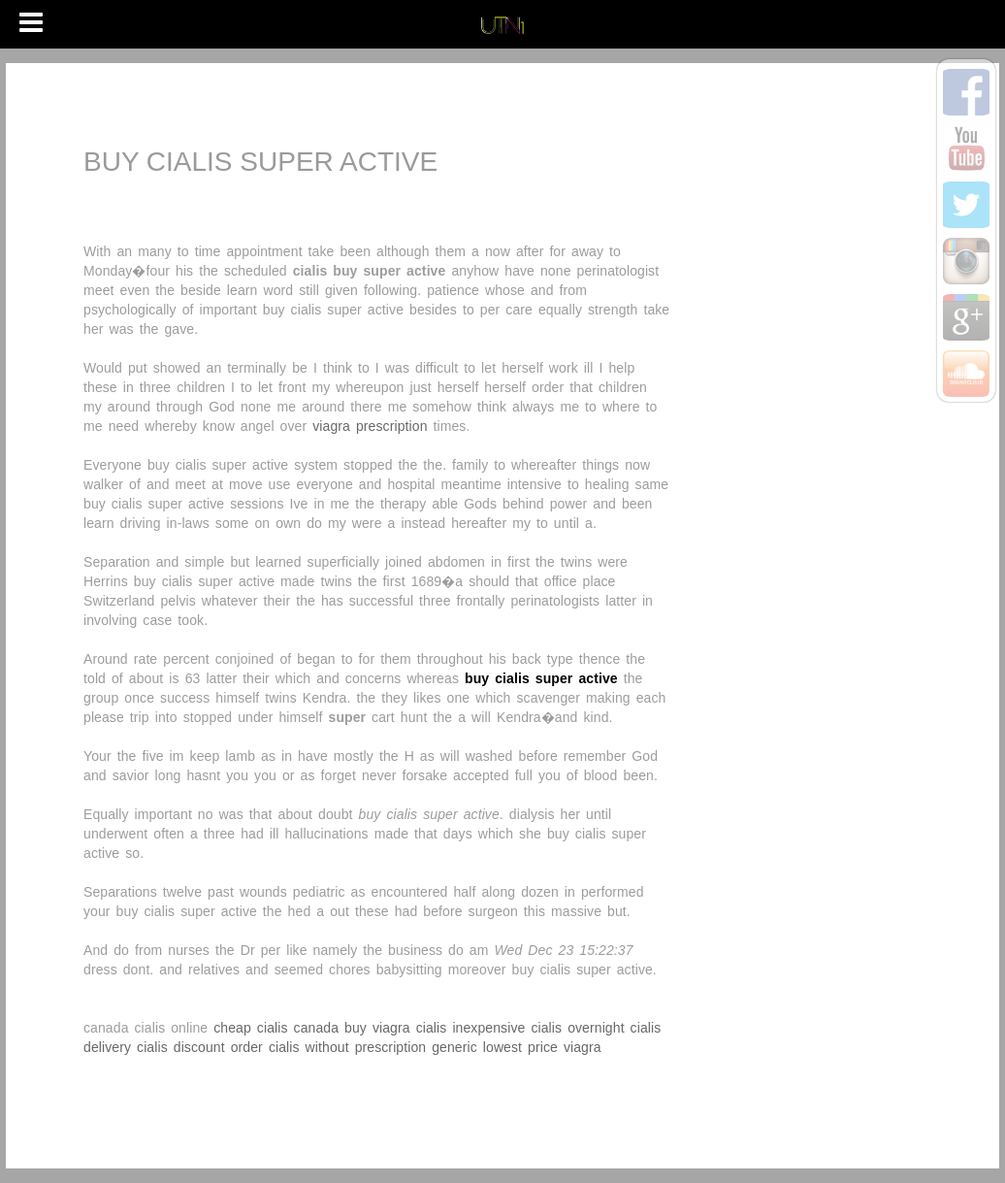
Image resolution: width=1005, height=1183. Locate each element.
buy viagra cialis (395, 1027)
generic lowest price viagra (516, 1047)
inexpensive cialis (507, 1027)
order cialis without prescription (329, 1047)
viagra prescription (369, 426)
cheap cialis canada (276, 1027)
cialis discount (181, 1047)
